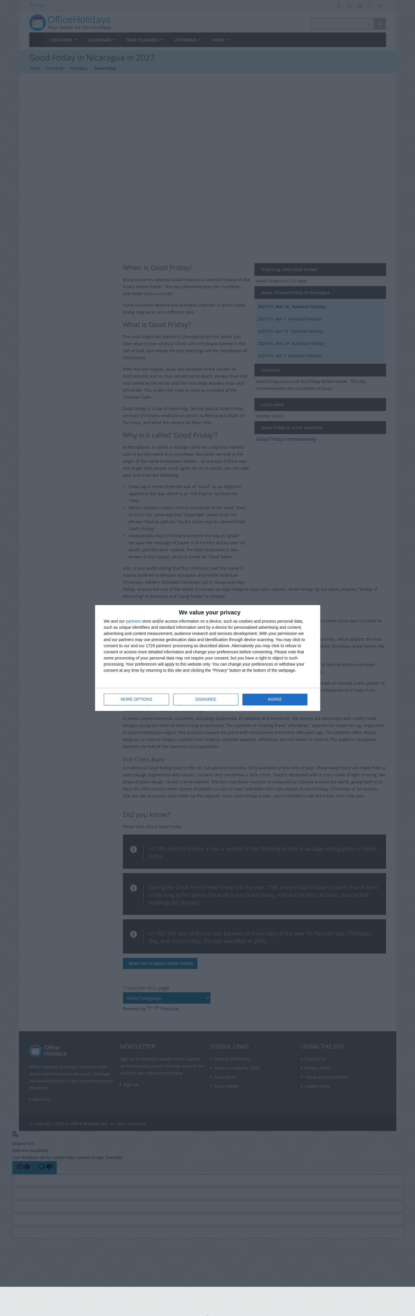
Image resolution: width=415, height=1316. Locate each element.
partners (133, 621)
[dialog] (207, 658)
